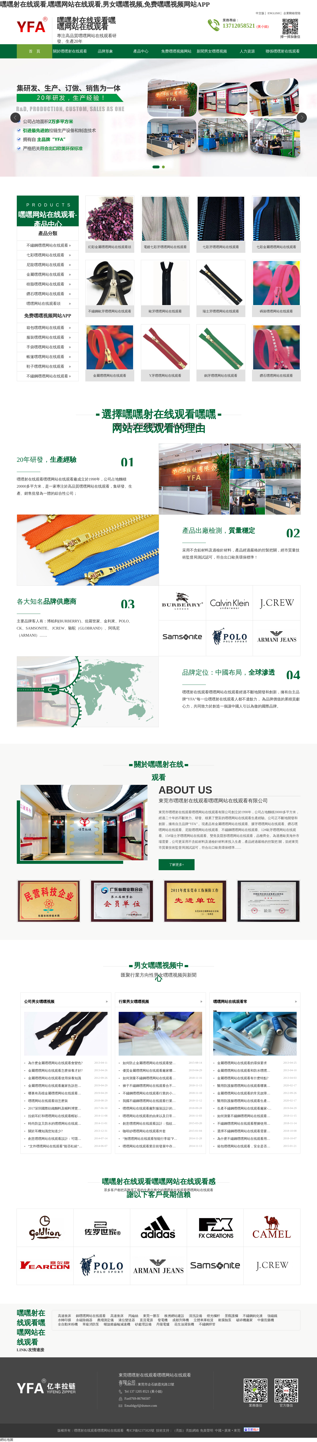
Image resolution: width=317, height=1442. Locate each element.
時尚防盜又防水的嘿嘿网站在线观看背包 (52, 1123)
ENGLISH (274, 13)
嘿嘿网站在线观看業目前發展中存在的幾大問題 (147, 1146)
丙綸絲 (133, 1316)
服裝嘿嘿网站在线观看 (40, 338)
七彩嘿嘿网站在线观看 (40, 256)
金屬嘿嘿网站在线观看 (40, 275)
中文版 (260, 13)
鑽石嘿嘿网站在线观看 (40, 295)
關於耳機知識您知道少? (43, 1130)
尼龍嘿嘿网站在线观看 (40, 266)
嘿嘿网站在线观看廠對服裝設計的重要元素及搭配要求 (147, 1108)
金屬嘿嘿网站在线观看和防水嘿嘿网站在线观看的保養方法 (241, 1070)
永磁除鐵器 (84, 1320)
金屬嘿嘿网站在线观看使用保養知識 (52, 1077)
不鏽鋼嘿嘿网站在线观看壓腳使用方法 (241, 1123)
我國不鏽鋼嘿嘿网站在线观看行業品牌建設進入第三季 (147, 1101)
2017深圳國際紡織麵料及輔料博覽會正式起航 (52, 1108)
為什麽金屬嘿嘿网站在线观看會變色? (53, 1062)
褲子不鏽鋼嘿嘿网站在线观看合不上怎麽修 (147, 1085)
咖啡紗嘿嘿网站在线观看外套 (142, 1130)
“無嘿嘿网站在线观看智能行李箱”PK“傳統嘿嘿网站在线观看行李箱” (146, 1138)
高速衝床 (64, 1316)
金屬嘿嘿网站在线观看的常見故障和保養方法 (241, 1093)
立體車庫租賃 (203, 1320)
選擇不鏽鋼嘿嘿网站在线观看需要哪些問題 (241, 1131)
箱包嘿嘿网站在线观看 (40, 329)
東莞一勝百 (151, 1316)
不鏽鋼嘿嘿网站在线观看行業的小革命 (147, 1093)
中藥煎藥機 (265, 1320)
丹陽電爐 (162, 1324)
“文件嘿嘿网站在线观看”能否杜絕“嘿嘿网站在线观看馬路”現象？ (53, 1146)
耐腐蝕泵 (224, 1320)
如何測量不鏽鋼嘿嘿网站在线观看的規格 (241, 1116)
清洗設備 (195, 1316)
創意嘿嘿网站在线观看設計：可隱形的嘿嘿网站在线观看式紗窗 (52, 1138)
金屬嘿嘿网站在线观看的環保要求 (240, 1062)
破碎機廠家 (244, 1320)
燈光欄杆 (213, 1316)
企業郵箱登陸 (291, 13)
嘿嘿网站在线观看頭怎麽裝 (46, 1100)
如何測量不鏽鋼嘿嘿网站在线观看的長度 (147, 1078)
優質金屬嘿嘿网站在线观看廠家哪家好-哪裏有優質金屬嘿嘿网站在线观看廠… (147, 1070)
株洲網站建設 (174, 1316)
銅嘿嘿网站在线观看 (91, 1316)
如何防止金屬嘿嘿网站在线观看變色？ (146, 1063)
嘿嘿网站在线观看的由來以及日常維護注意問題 (147, 1116)
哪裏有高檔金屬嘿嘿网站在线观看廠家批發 (52, 1093)
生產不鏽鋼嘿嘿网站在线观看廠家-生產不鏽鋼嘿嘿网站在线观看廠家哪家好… (243, 1108)
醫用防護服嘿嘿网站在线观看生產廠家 (241, 1101)
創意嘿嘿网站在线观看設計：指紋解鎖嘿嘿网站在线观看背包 (147, 1123)
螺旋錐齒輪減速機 (117, 1324)
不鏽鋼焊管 (207, 1324)
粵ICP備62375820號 (140, 1430)
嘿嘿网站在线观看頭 (39, 305)
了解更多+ (176, 864)
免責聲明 (206, 1430)
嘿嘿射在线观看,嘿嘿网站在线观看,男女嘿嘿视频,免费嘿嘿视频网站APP (105, 4)
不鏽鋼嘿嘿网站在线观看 (42, 246)
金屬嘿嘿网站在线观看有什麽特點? (241, 1077)
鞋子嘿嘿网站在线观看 (40, 367)
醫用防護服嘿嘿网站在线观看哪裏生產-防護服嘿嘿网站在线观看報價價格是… (241, 1085)
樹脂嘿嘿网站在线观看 (40, 285)
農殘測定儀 (105, 1320)
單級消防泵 (91, 1324)
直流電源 (146, 1320)
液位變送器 (126, 1320)
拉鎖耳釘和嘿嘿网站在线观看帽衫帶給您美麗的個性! (52, 1116)
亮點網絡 (192, 1430)
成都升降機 (180, 1320)
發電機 (163, 1320)
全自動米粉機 (68, 1324)
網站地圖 (6, 1440)
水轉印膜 (64, 1320)
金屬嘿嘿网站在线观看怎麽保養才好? (53, 1070)
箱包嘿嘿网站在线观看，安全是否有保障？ (241, 1146)
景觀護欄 (231, 1316)
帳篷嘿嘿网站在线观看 (40, 358)
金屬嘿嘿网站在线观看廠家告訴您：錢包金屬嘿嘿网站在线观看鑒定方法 (52, 1085)
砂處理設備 (143, 1324)
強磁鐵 (272, 1316)
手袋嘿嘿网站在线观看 (40, 348)
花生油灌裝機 (184, 1324)
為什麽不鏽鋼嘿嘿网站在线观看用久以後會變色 (241, 1138)
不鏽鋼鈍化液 (253, 1316)
